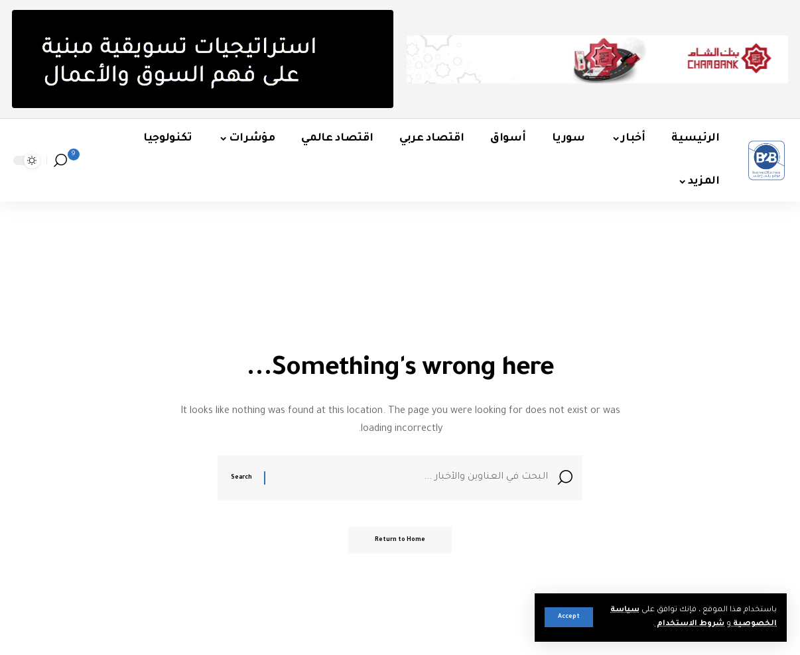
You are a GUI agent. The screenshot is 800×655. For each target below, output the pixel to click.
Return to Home (400, 540)
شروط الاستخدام (689, 624)
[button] (569, 617)
